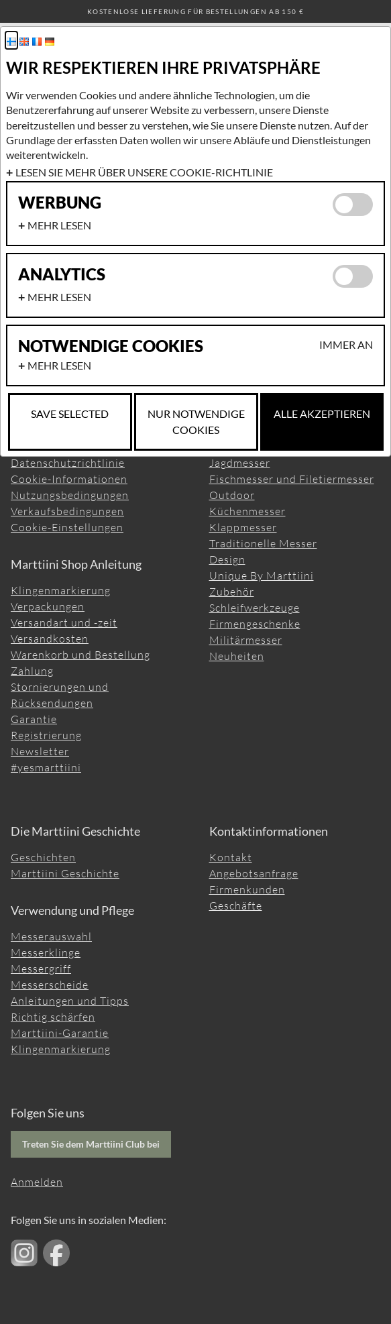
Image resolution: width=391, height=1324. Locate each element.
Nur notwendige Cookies (196, 421)
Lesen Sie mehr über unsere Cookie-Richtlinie (144, 172)
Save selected (70, 413)
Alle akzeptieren (322, 413)
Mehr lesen (59, 225)
